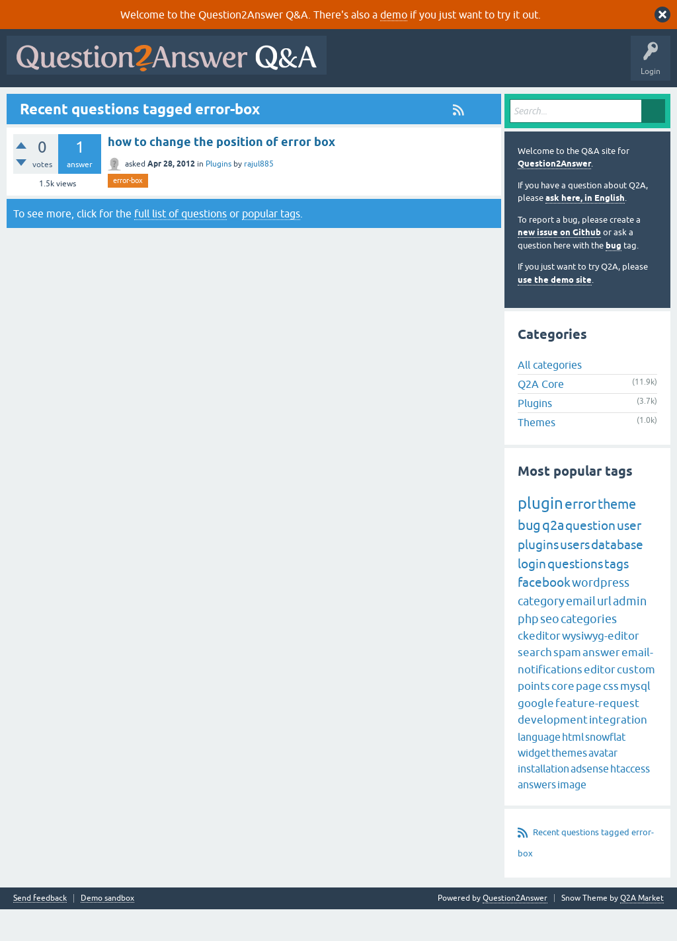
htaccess (630, 800)
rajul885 (259, 196)
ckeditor (539, 667)
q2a (553, 557)
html (573, 768)
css (611, 718)
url (604, 633)
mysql (635, 718)
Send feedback (40, 930)
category (541, 633)
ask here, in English (585, 230)
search (535, 684)
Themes (536, 454)
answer (601, 684)
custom (636, 701)
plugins (538, 577)
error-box (128, 213)
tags (616, 595)
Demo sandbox (107, 930)
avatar (602, 784)
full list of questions (180, 245)
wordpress (600, 615)
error (580, 536)
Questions (86, 103)
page (589, 718)
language (539, 768)
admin (630, 633)
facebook (544, 614)
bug (613, 277)
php (528, 651)
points (534, 718)
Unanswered (183, 103)
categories (589, 651)
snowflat (605, 768)
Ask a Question (330, 103)
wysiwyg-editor (600, 667)
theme (617, 536)
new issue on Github (559, 265)
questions (575, 595)
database (617, 577)
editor (600, 701)
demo (393, 14)
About (418, 103)
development (553, 752)
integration (618, 752)
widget (534, 784)
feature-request (597, 734)
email (581, 633)
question (590, 557)
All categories (550, 396)
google (536, 734)
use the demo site (555, 312)
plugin (540, 536)
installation (543, 800)
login (532, 595)
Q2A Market (642, 929)
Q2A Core (541, 416)
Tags (233, 103)
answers (537, 816)
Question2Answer (554, 196)
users (575, 577)
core (563, 718)
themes (569, 784)
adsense (590, 800)
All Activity (34, 103)
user (629, 557)
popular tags (271, 245)
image (571, 816)
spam (567, 684)
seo (549, 651)
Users (274, 103)
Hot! (132, 103)
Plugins (218, 196)
